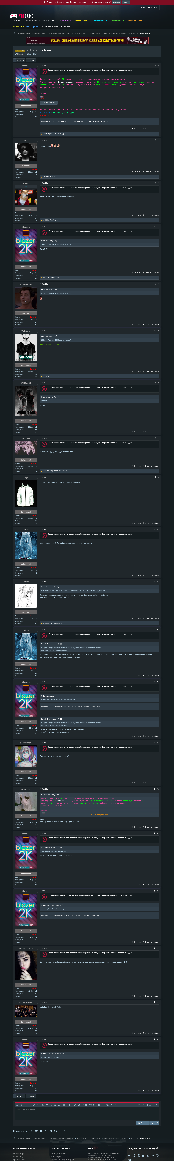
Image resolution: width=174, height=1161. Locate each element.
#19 (158, 1002)
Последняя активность (50, 27)
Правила (16, 20)
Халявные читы (117, 20)
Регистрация (65, 27)
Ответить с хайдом (152, 129)
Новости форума (19, 1154)
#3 (158, 183)
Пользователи (49, 20)
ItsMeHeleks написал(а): (50, 644)
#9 (158, 477)
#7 (158, 383)
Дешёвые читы (81, 20)
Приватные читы (135, 20)
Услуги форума (31, 20)
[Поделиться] (155, 65)
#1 (158, 65)
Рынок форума (56, 1157)
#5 (158, 284)
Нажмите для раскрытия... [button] (99, 815)
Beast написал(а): (48, 241)
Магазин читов (18, 27)
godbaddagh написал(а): (50, 847)
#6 (158, 331)
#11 (158, 581)
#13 (158, 682)
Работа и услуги (18, 1157)
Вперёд (30, 60)
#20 (158, 1039)
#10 (158, 529)
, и (55, 471)
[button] (21, 21)
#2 (158, 140)
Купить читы (65, 20)
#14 (158, 742)
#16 (158, 833)
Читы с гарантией (32, 27)
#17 (158, 891)
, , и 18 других (54, 134)
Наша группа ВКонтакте (59, 1154)
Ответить (137, 129)
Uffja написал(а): (47, 696)
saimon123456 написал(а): (51, 905)
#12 (158, 630)
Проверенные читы (99, 20)
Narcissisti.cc (65, 82)
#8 (158, 438)
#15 (158, 789)
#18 (158, 948)
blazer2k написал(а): (49, 397)
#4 (158, 226)
